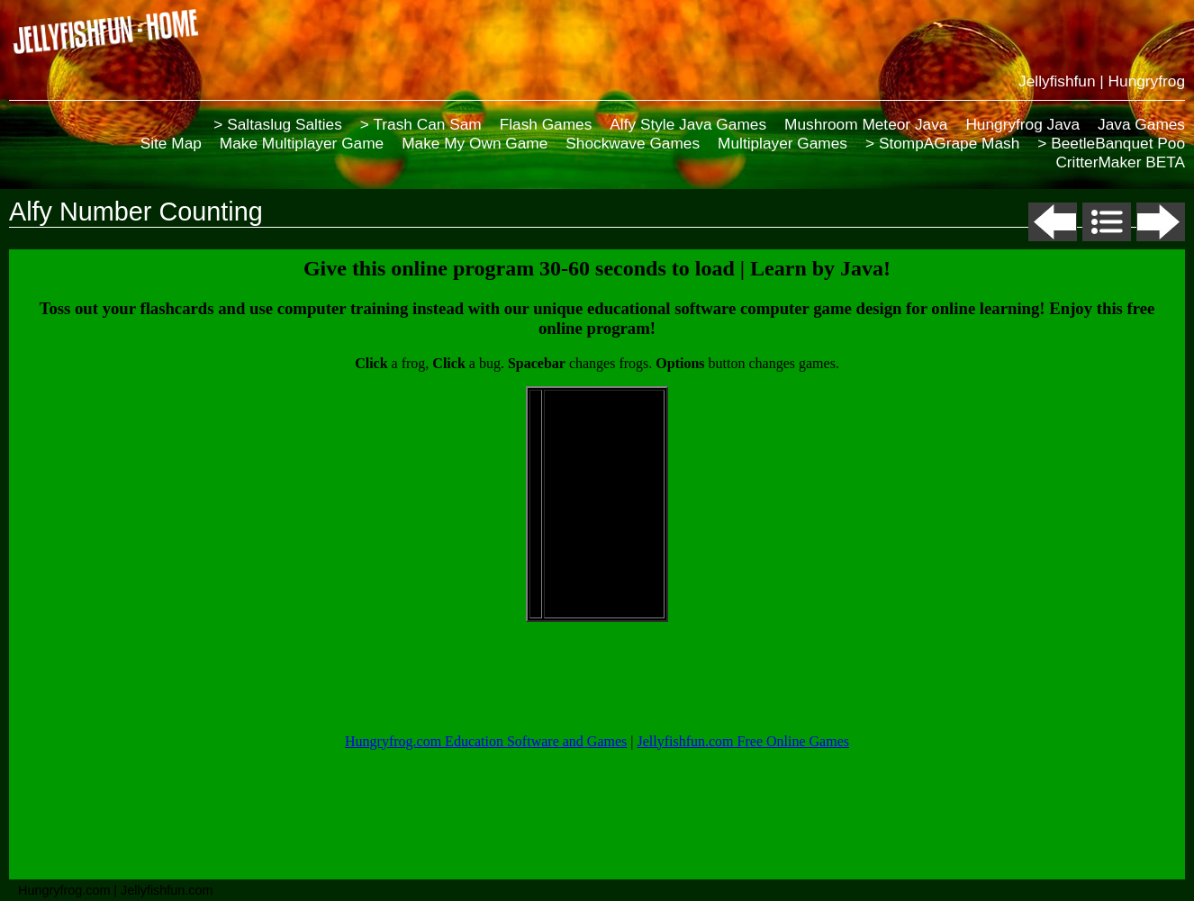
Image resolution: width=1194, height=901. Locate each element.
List (1106, 222)
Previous (1052, 222)
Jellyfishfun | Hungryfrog (1101, 81)
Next (1160, 222)
